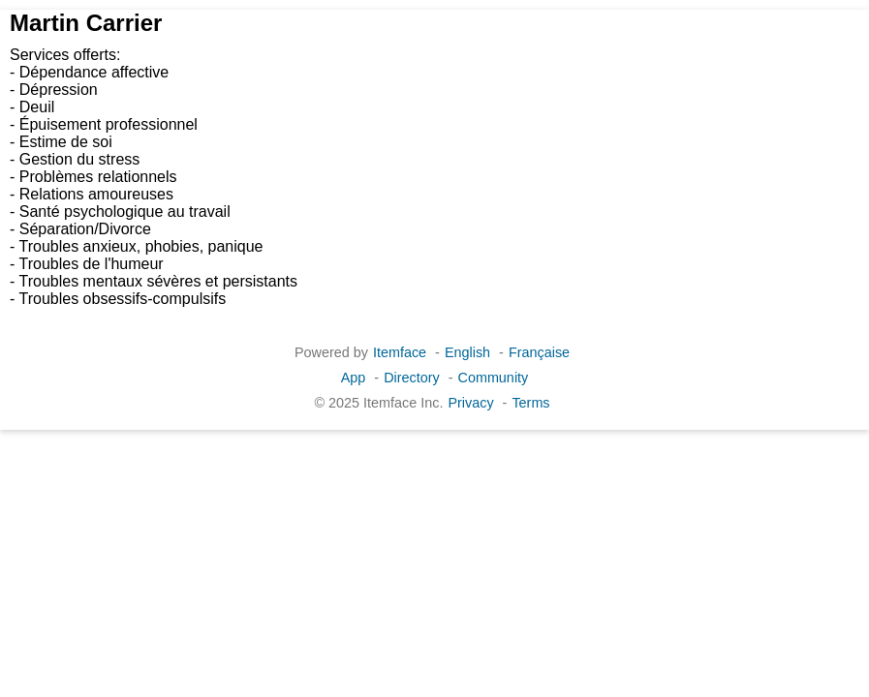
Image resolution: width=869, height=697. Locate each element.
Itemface (399, 352)
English (467, 352)
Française (539, 352)
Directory (412, 377)
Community (493, 377)
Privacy (470, 402)
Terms (530, 402)
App (353, 377)
